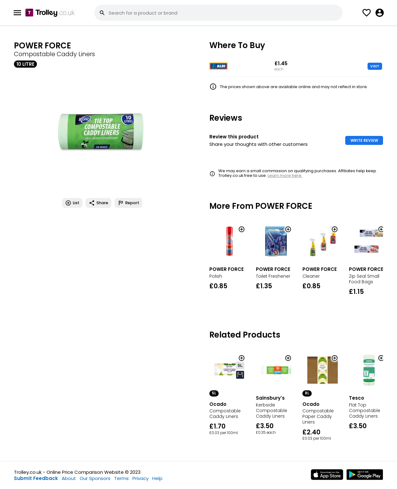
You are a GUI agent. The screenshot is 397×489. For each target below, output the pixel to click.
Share (98, 203)
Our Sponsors (95, 478)
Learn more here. (285, 175)
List (72, 203)
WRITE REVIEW (364, 140)
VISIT (374, 66)
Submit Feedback (36, 478)
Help (157, 478)
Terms (121, 478)
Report (128, 203)
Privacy (140, 478)
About (69, 478)
